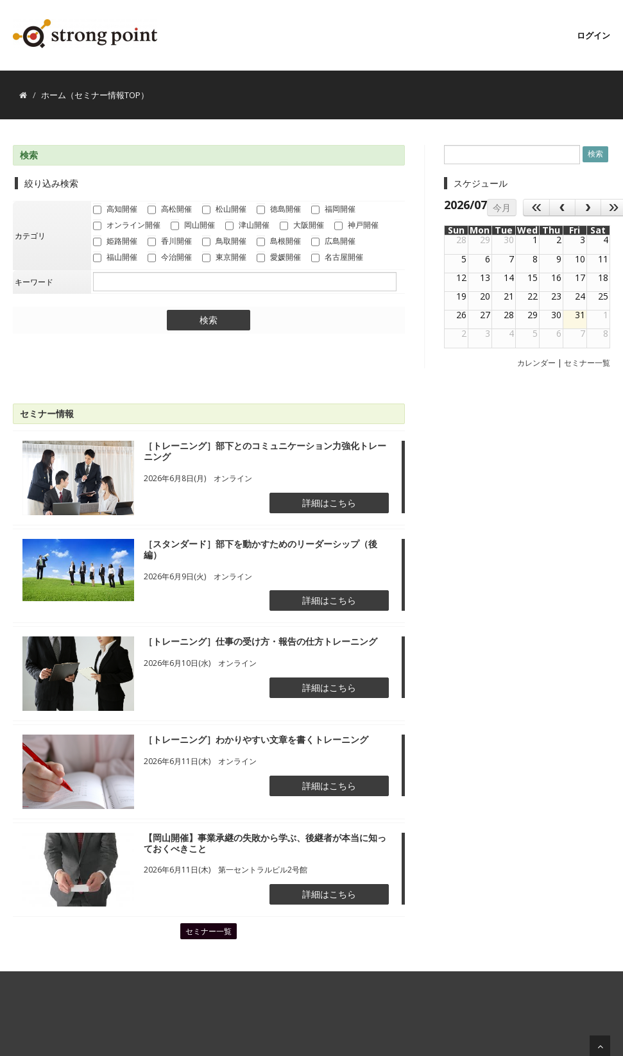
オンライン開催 (126, 225)
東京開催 (224, 257)
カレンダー (536, 362)
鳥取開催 (224, 241)
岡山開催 (193, 225)
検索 (209, 320)
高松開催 (170, 209)
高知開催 (115, 209)
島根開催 (279, 241)
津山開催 (247, 225)
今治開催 (170, 257)
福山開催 (115, 257)
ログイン (593, 35)
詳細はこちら (329, 503)
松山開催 (224, 209)
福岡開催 (333, 209)
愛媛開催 (279, 257)
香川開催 (170, 241)
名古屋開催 (337, 257)
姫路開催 (115, 241)
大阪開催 (302, 225)
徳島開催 (279, 209)
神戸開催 (356, 225)
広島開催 (333, 241)
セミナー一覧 (208, 931)
